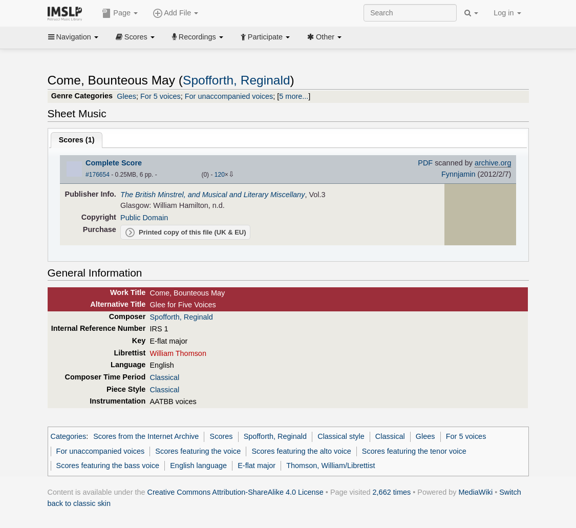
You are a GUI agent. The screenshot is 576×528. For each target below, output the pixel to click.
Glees (126, 96)
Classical (164, 377)
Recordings (197, 37)
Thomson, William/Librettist (330, 465)
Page (120, 13)
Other (324, 37)
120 (220, 174)
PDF (425, 163)
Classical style (340, 436)
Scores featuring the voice (198, 451)
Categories (69, 436)
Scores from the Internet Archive (146, 436)
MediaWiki (476, 492)
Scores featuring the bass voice (107, 465)
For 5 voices (160, 96)
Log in (507, 13)
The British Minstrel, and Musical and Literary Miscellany (212, 195)
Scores (135, 37)
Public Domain (144, 218)
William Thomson (178, 353)
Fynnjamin (458, 174)
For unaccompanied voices (229, 96)
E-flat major (256, 465)
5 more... (293, 96)
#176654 (98, 174)
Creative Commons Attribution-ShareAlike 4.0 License (235, 492)
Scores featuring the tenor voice (414, 451)
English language (198, 465)
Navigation (73, 37)
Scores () (77, 140)
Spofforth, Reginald (236, 80)
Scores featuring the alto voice (301, 451)
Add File (175, 13)
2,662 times (392, 492)
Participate (265, 37)
